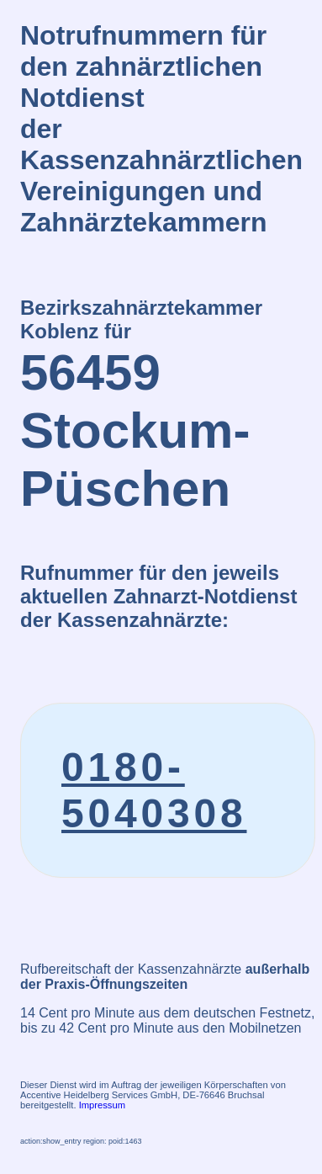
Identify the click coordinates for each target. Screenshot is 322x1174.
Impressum (102, 1105)
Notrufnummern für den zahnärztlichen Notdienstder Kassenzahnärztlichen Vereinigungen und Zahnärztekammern (161, 128)
